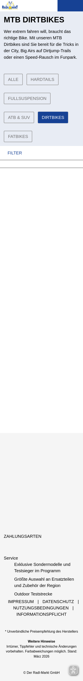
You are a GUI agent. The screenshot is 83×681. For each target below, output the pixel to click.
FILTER (11, 153)
